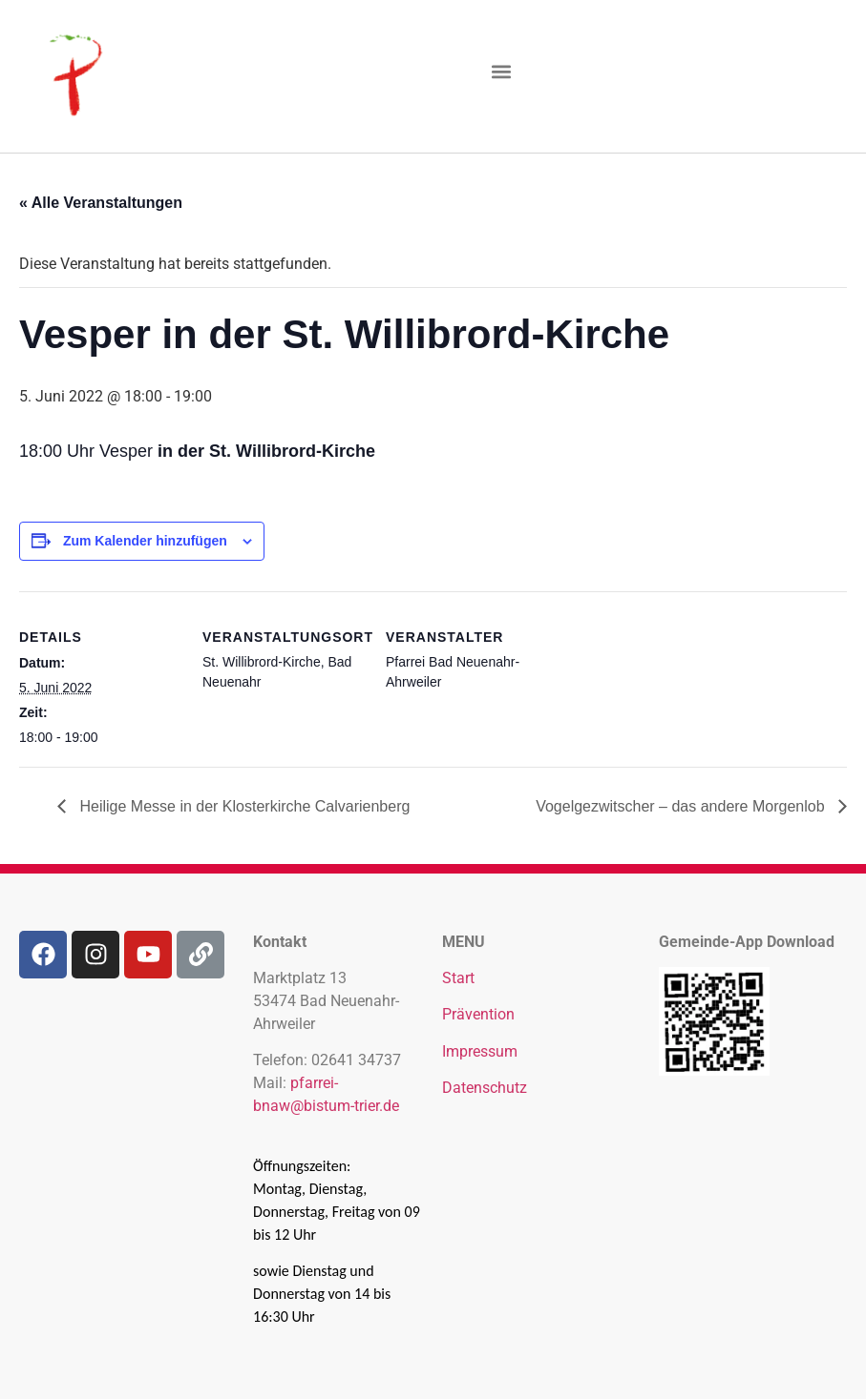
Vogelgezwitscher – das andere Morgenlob (682, 806)
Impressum (479, 1051)
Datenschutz (484, 1088)
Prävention (478, 1014)
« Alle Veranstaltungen (100, 203)
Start (458, 978)
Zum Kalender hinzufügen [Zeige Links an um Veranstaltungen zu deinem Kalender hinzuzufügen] (145, 540)
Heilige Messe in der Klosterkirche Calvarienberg (242, 806)
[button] (501, 72)
